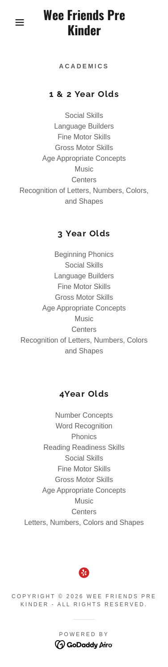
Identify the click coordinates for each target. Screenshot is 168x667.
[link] (84, 22)
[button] (13, 22)
